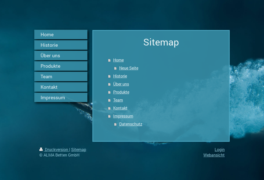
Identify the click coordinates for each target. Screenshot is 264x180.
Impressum (123, 115)
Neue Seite (128, 67)
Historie (120, 75)
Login (220, 149)
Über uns (121, 83)
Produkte (121, 91)
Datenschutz (130, 123)
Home (118, 59)
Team (118, 99)
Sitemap (78, 149)
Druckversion (54, 149)
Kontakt (120, 107)
